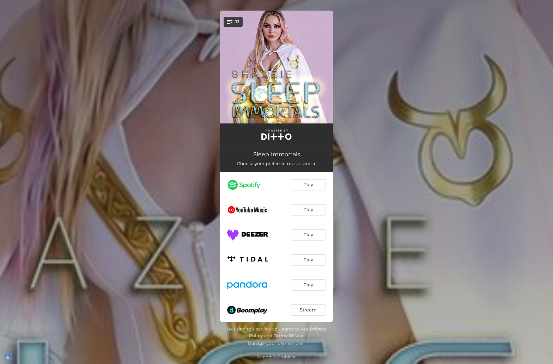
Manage (256, 343)
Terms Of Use (288, 335)
